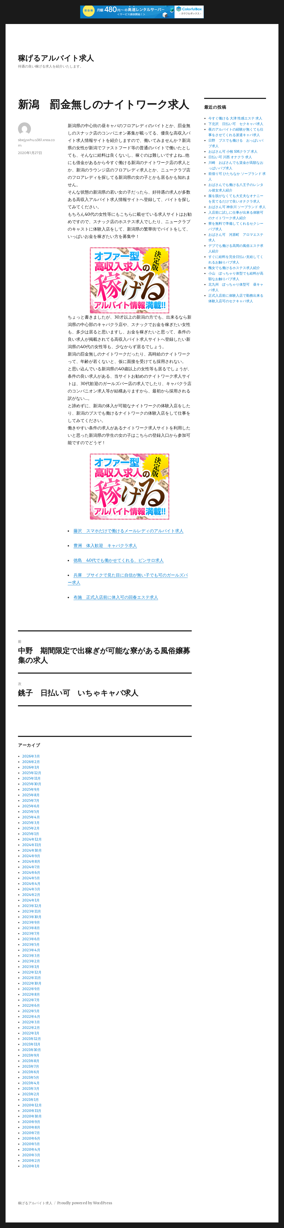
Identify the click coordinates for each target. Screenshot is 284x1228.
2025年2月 (31, 828)
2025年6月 (31, 806)
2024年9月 (31, 856)
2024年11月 (31, 845)
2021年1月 (30, 1099)
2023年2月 (31, 961)
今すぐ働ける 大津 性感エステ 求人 (235, 118)
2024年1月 (31, 900)
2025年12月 (31, 773)
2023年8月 (31, 928)
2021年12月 (31, 1039)
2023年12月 (32, 906)
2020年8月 (31, 1127)
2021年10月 (31, 1050)
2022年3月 (31, 1022)
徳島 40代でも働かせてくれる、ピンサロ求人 (119, 560)
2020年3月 (31, 1155)
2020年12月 (32, 1105)
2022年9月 (31, 989)
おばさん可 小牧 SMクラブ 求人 (233, 151)
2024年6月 (31, 872)
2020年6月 (31, 1138)
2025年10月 (31, 784)
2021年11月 (31, 1044)
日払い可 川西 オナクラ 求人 (230, 157)
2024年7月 (31, 867)
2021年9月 (30, 1055)
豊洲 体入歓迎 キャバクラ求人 (105, 545)
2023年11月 (31, 911)
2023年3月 (31, 955)
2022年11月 (31, 978)
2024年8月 (31, 861)
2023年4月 (31, 950)
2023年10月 (32, 917)
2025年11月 (31, 778)
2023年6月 (31, 939)
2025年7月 (30, 800)
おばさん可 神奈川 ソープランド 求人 (237, 207)
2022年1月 (30, 1033)
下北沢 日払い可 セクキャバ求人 (235, 124)
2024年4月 (31, 883)
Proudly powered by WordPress (84, 1203)
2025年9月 (31, 789)
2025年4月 (31, 817)
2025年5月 (30, 811)
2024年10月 (32, 850)
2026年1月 (30, 767)
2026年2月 (31, 762)
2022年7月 (31, 1000)
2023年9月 (31, 922)
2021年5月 (30, 1077)
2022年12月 (32, 972)
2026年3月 (31, 756)
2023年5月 (31, 944)
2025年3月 (31, 823)
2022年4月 (31, 1016)
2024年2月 (31, 895)
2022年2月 (31, 1027)
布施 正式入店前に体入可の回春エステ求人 (116, 597)
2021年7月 (30, 1066)
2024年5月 (31, 878)
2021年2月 (30, 1094)
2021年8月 (30, 1061)
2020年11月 (31, 1111)
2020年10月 (32, 1116)
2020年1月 (31, 1166)
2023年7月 (31, 933)
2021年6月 (30, 1072)
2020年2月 (31, 1160)
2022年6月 (31, 1005)
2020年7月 (31, 1133)
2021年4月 (31, 1083)
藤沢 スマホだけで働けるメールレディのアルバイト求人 (129, 530)
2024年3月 (31, 889)
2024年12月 (32, 839)
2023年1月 (30, 967)
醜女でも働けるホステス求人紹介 (234, 268)
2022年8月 (31, 994)
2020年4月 (31, 1149)
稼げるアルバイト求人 (56, 58)
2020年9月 (31, 1122)
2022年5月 (31, 1011)
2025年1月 (30, 834)
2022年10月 (32, 983)
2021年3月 (30, 1088)
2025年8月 (31, 795)
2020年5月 (31, 1144)
